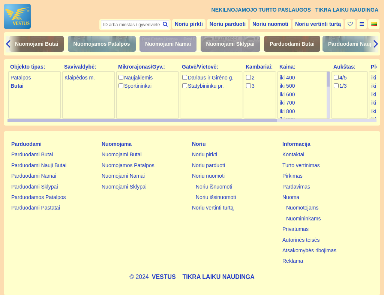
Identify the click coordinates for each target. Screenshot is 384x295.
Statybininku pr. (206, 86)
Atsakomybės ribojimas (309, 250)
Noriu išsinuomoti (216, 197)
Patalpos (20, 78)
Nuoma (290, 197)
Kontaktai (293, 154)
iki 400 (287, 78)
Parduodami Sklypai (34, 187)
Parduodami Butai (292, 44)
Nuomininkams (303, 219)
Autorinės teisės (301, 240)
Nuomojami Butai (36, 44)
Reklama (292, 261)
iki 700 (287, 103)
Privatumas (295, 229)
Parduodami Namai (33, 176)
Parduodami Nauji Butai (38, 165)
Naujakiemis (138, 78)
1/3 (342, 86)
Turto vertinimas (301, 165)
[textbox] (135, 24)
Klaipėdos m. (79, 78)
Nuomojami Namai (168, 44)
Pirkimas (292, 176)
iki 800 (287, 111)
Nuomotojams (302, 208)
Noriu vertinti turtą (318, 24)
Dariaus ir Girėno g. (210, 78)
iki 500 (287, 86)
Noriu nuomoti (270, 24)
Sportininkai (138, 86)
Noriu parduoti (228, 24)
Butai (17, 86)
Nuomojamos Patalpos (102, 44)
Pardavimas (296, 187)
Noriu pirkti (189, 24)
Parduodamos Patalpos (38, 197)
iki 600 (287, 94)
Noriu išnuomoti (214, 187)
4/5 (342, 78)
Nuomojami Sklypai (230, 44)
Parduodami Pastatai (35, 208)
